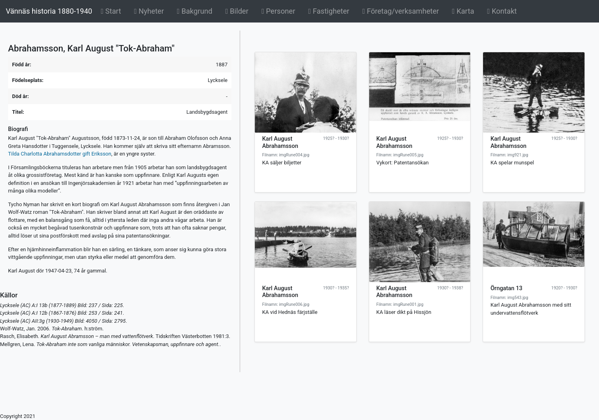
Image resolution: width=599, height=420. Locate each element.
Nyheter (150, 10)
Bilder (238, 10)
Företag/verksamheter (400, 11)
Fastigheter (328, 11)
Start (112, 10)
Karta (463, 11)
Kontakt (502, 11)
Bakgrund (196, 10)
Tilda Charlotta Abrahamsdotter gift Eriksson (59, 154)
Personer (278, 11)
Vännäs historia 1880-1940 (49, 11)
